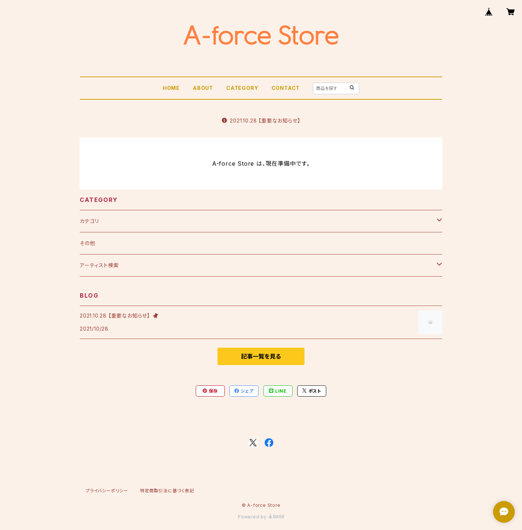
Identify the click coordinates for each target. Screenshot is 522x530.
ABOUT (203, 88)
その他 (87, 243)
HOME (171, 88)
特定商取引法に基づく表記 (167, 490)
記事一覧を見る (261, 356)
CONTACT (286, 88)
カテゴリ (89, 221)
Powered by (261, 516)
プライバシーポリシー (107, 490)
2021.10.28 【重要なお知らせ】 (261, 120)
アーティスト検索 (99, 265)
